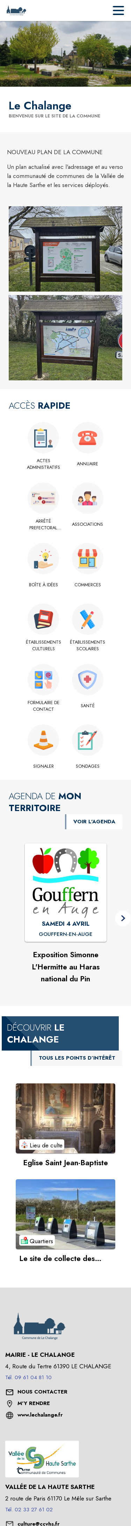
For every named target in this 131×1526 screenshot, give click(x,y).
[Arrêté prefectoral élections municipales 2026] (43, 524)
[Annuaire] (87, 464)
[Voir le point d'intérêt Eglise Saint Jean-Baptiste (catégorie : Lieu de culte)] (65, 1118)
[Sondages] (87, 766)
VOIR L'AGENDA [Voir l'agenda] (94, 821)
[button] (65, 249)
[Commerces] (87, 585)
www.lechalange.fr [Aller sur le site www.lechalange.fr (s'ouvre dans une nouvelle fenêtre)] (40, 1415)
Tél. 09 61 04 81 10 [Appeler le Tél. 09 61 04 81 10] (28, 1377)
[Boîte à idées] (43, 585)
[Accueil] (16, 10)
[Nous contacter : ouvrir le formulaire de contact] (42, 1392)
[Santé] (87, 706)
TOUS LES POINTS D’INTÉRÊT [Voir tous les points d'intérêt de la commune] (77, 1058)
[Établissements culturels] (43, 645)
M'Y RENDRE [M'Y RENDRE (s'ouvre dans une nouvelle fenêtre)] (33, 1403)
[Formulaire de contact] (43, 706)
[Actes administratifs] (43, 464)
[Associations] (87, 524)
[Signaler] (43, 766)
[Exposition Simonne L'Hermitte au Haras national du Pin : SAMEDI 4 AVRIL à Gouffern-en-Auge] (66, 934)
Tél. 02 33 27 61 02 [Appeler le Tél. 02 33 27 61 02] (29, 1509)
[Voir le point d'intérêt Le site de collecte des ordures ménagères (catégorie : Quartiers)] (65, 1214)
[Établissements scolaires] (87, 645)
